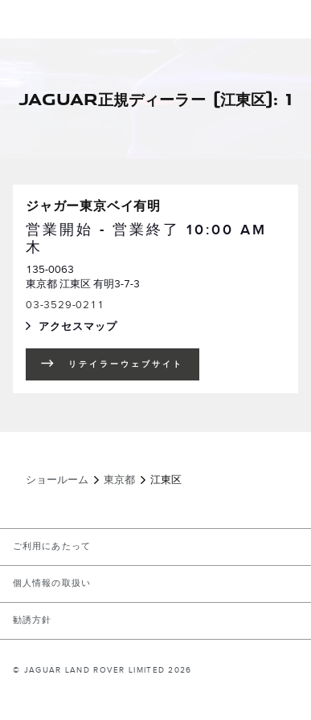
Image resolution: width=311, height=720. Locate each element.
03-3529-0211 (65, 305)
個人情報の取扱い (52, 583)
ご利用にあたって (52, 546)
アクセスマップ (94, 328)
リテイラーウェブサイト (125, 364)
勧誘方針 (32, 620)
